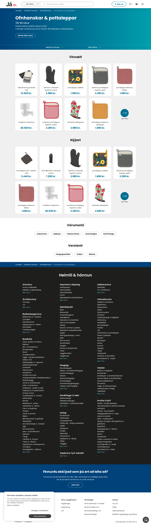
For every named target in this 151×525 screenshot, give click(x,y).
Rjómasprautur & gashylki (33, 419)
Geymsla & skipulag (70, 284)
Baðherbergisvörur (32, 314)
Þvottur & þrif (104, 400)
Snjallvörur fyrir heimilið (72, 453)
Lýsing (63, 412)
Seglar (62, 333)
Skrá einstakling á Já (92, 511)
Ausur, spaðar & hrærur (32, 342)
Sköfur (99, 434)
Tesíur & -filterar (29, 442)
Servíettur (101, 383)
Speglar (63, 345)
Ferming (26, 302)
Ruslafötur (101, 426)
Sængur (100, 348)
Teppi (99, 351)
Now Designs (91, 234)
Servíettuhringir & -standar (34, 424)
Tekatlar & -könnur (30, 439)
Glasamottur (28, 370)
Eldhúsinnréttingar (67, 401)
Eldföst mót (27, 360)
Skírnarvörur (65, 340)
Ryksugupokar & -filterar (107, 429)
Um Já (115, 503)
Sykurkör (26, 434)
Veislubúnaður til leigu (106, 388)
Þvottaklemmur (103, 447)
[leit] (67, 4)
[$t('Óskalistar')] (130, 4)
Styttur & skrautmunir (68, 348)
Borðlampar (65, 415)
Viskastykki (101, 353)
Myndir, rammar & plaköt (70, 328)
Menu (142, 4)
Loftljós (63, 431)
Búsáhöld (27, 339)
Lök (98, 330)
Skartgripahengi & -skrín (70, 335)
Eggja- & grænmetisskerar (33, 357)
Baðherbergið (65, 398)
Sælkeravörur (104, 284)
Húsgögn (64, 365)
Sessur (100, 343)
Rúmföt (100, 338)
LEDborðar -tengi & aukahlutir (72, 423)
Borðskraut (101, 373)
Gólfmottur (101, 320)
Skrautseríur (65, 436)
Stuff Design (108, 234)
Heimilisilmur (65, 317)
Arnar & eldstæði (29, 287)
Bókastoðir (64, 312)
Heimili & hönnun (30, 10)
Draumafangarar (67, 315)
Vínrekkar (27, 447)
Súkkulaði (101, 287)
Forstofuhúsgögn (67, 373)
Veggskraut (64, 356)
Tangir (25, 436)
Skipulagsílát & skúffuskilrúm (71, 297)
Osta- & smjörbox (30, 408)
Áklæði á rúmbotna (105, 302)
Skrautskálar (65, 343)
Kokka (79, 254)
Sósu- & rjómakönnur (31, 431)
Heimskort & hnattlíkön (69, 320)
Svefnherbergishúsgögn (69, 383)
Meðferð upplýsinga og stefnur (124, 514)
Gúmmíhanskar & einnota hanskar (111, 406)
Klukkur (63, 325)
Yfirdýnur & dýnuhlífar (106, 356)
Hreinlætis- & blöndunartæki (71, 403)
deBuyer (57, 234)
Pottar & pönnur (29, 413)
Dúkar (99, 310)
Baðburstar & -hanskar (32, 317)
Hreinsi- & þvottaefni (105, 411)
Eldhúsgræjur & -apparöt (33, 362)
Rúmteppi (101, 340)
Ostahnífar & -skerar (31, 406)
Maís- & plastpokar (105, 419)
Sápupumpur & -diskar (32, 324)
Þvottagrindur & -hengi (106, 444)
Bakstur (26, 344)
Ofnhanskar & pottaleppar (108, 333)
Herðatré (101, 408)
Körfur (62, 295)
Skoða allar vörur (25, 35)
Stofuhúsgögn (65, 381)
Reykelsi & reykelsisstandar (71, 330)
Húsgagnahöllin (63, 254)
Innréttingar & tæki (69, 395)
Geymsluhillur (65, 290)
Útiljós (62, 441)
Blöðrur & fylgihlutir (105, 370)
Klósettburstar (28, 322)
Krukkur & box (28, 393)
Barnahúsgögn (66, 368)
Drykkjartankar (29, 354)
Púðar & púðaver (104, 335)
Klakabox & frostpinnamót (33, 390)
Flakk (114, 507)
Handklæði (101, 322)
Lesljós (62, 426)
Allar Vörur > (27, 293)
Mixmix (92, 254)
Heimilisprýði (66, 307)
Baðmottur (101, 304)
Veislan (101, 367)
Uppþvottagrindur (104, 442)
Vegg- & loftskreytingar (106, 386)
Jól (24, 304)
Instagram (28, 522)
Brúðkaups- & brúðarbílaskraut (110, 376)
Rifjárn (25, 416)
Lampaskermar (66, 420)
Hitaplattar (27, 372)
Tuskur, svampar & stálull (107, 439)
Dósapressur (65, 287)
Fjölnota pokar (103, 312)
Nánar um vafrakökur (13, 510)
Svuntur (100, 345)
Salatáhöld (27, 421)
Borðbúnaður (28, 349)
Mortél (25, 401)
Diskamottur (102, 307)
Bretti (25, 352)
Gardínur (101, 315)
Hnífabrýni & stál (29, 375)
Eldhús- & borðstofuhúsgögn (71, 370)
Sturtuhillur (27, 327)
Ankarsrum (42, 234)
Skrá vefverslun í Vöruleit (94, 503)
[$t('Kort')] (136, 4)
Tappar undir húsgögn (69, 386)
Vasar (62, 351)
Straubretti (101, 436)
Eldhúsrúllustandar (30, 365)
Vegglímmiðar (65, 353)
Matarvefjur (27, 398)
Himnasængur (103, 325)
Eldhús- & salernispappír (107, 403)
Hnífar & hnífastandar (31, 383)
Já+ (62, 511)
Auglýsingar (65, 503)
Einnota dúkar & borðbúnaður (109, 378)
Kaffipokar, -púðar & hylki (33, 388)
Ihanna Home (73, 234)
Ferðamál (26, 367)
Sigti (24, 426)
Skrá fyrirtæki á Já (91, 507)
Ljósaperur (64, 428)
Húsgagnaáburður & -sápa (108, 413)
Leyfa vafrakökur (41, 516)
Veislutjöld (101, 391)
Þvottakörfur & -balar (106, 449)
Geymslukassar (66, 292)
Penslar (26, 411)
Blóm (62, 310)
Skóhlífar (100, 431)
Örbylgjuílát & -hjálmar (32, 449)
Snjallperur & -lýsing (68, 438)
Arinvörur (27, 284)
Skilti (61, 338)
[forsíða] (13, 4)
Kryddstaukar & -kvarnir (32, 395)
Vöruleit (18, 10)
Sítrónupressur (29, 429)
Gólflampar (64, 418)
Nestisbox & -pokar (30, 403)
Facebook (18, 522)
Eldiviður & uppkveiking (32, 290)
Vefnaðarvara (45, 10)
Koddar (100, 328)
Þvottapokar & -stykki (106, 358)
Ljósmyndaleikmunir (105, 381)
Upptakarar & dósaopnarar (34, 444)
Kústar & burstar (104, 416)
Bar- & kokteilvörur (30, 347)
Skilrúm (63, 376)
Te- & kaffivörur (103, 290)
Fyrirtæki (26, 319)
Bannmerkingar (90, 514)
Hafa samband (118, 511)
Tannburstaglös (29, 329)
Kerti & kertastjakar (68, 322)
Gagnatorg (65, 507)
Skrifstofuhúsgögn (67, 378)
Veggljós (63, 444)
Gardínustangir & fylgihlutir (108, 317)
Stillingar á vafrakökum (20, 516)
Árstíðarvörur (29, 299)
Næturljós (64, 433)
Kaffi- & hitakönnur (30, 385)
